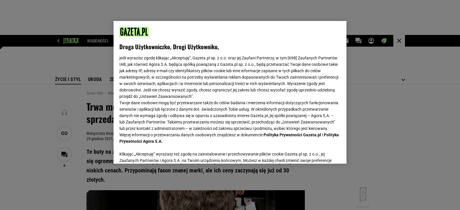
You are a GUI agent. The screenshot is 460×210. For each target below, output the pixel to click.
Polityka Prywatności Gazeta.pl (292, 135)
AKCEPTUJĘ (321, 152)
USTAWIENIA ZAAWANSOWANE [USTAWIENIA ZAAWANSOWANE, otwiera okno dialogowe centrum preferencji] (157, 152)
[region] (230, 92)
